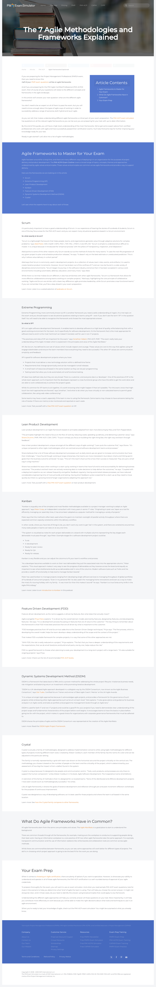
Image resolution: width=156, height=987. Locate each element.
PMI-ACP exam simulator (123, 118)
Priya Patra (39, 619)
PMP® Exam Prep (116, 937)
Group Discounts (57, 940)
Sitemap (54, 947)
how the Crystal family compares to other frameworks (56, 802)
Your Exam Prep (105, 100)
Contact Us (26, 940)
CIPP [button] (103, 5)
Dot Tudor (40, 692)
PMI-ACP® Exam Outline (64, 162)
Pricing (64, 5)
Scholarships (56, 943)
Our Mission (26, 947)
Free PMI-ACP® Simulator (90, 943)
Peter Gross (39, 509)
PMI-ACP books (67, 658)
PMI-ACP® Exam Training (119, 940)
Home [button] (43, 5)
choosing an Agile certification (48, 877)
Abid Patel (39, 244)
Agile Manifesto (86, 827)
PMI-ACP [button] (83, 5)
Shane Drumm (28, 438)
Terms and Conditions (30, 957)
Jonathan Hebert (80, 339)
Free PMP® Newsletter (89, 937)
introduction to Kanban (51, 590)
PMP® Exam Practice (118, 947)
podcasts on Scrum (64, 289)
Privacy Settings (57, 949)
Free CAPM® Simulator (89, 947)
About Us (25, 937)
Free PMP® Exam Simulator (91, 940)
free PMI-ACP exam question (59, 406)
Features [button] (53, 5)
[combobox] (137, 5)
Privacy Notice (65, 957)
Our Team (26, 943)
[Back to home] (21, 5)
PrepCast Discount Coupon (62, 937)
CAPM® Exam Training (118, 943)
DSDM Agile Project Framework (52, 726)
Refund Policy (49, 957)
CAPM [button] (94, 5)
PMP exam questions (39, 82)
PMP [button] (73, 5)
